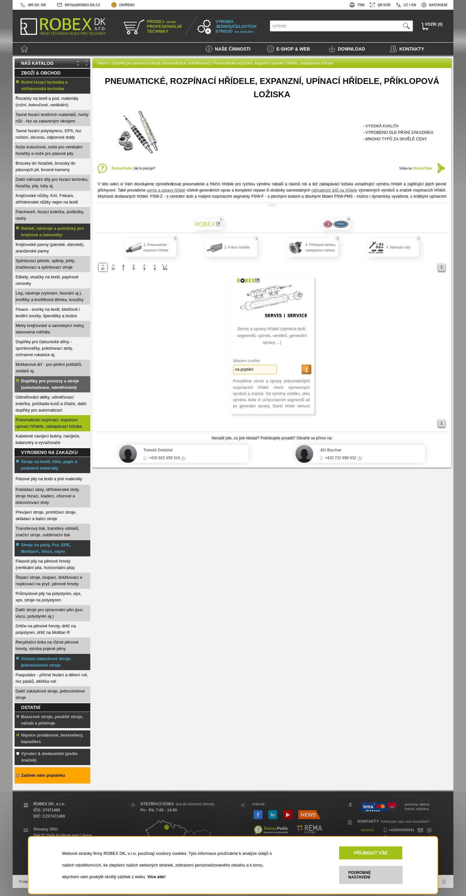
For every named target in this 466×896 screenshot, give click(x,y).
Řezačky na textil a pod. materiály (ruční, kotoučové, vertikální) (47, 101)
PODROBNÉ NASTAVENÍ (359, 874)
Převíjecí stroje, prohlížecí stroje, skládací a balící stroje (46, 515)
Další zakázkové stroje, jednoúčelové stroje (50, 694)
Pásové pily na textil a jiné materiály (49, 478)
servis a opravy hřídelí (166, 190)
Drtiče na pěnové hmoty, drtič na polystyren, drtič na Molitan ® (46, 629)
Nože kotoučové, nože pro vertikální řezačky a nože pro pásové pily (49, 150)
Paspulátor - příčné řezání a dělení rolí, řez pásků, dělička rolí (52, 678)
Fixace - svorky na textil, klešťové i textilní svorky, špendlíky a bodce (48, 312)
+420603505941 (398, 829)
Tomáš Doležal (157, 450)
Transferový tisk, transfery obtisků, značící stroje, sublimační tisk (47, 531)
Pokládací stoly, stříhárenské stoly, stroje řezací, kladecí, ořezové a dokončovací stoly (48, 496)
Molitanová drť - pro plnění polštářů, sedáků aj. (49, 367)
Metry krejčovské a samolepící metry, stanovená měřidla (50, 328)
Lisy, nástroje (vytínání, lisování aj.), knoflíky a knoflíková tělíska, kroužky (49, 296)
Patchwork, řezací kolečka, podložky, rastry (50, 215)
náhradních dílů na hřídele (334, 190)
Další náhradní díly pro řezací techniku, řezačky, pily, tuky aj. (52, 182)
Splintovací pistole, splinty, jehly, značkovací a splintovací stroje (45, 264)
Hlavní (102, 63)
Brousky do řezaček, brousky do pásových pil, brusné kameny (45, 166)
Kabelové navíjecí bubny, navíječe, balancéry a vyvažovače (48, 439)
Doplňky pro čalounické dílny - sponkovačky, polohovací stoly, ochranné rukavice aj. (44, 348)
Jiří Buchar (331, 450)
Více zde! (156, 876)
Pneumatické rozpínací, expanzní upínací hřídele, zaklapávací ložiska (49, 423)
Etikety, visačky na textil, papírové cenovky (47, 280)
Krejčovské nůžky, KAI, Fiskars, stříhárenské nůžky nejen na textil (47, 198)
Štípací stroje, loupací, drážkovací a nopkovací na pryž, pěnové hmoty (49, 580)
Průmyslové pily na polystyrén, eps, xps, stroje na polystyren (49, 596)
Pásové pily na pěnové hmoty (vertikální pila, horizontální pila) (45, 564)
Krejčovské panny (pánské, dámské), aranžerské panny (50, 247)
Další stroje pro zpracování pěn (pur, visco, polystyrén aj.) (49, 613)
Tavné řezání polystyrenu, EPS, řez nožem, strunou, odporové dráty (48, 134)
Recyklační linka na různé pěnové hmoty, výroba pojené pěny (47, 645)
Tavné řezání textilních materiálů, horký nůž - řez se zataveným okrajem (52, 117)
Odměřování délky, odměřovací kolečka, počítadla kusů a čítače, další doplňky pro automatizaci (51, 404)
